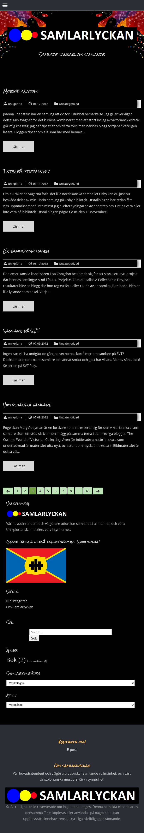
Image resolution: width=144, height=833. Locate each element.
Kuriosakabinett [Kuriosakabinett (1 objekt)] (36, 661)
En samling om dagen (26, 250)
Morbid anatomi (21, 91)
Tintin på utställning (26, 171)
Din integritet (16, 601)
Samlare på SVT (21, 330)
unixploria (15, 104)
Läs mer (18, 146)
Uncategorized (69, 104)
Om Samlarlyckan (19, 607)
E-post (72, 749)
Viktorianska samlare (27, 404)
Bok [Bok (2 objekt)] (16, 660)
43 (88, 491)
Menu (5, 5)
